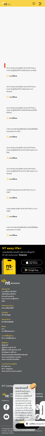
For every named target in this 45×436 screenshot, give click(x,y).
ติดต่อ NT (5, 345)
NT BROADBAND (8, 322)
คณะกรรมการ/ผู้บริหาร (10, 298)
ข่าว (3, 329)
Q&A (3, 301)
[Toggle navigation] (40, 4)
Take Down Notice (8, 433)
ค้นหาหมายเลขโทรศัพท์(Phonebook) (15, 354)
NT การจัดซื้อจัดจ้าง (9, 338)
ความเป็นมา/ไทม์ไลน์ (9, 291)
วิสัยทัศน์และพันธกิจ (9, 294)
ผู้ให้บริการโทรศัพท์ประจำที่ (11, 350)
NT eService (6, 366)
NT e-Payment (7, 368)
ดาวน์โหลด (13, 76)
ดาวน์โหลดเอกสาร (8, 331)
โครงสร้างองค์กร (8, 296)
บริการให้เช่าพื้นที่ (8, 308)
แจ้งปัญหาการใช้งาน (9, 352)
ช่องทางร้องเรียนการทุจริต (11, 357)
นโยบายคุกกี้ (19, 420)
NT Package (6, 315)
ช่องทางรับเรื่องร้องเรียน (10, 359)
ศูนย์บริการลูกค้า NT (9, 347)
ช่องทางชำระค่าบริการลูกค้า (12, 371)
